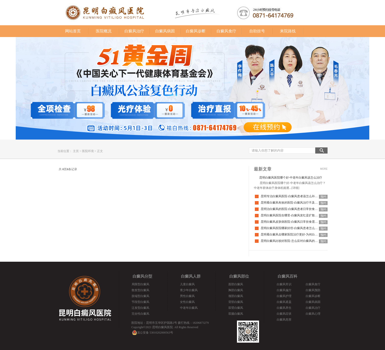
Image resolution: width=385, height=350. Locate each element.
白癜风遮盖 (284, 302)
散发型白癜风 (140, 290)
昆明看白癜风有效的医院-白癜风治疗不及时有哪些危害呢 (298, 202)
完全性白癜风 (140, 313)
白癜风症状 (284, 313)
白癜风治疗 (134, 31)
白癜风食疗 (226, 31)
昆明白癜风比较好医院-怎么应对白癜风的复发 (291, 241)
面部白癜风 (235, 284)
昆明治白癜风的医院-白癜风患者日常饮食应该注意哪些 (296, 209)
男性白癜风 (187, 296)
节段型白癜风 (140, 302)
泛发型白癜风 (140, 308)
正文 (100, 151)
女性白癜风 (187, 302)
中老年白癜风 (189, 308)
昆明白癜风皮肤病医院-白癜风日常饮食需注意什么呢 (295, 221)
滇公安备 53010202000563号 (155, 332)
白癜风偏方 (284, 290)
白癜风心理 (313, 313)
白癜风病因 (165, 31)
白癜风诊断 (196, 31)
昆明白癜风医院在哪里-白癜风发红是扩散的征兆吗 (294, 215)
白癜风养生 (284, 308)
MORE (324, 169)
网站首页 (73, 31)
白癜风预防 (313, 290)
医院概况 (103, 31)
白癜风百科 (287, 276)
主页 (76, 151)
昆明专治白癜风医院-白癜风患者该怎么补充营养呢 (294, 196)
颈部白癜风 (235, 296)
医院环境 (88, 151)
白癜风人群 (191, 276)
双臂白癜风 (235, 308)
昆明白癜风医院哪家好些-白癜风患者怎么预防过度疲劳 (296, 228)
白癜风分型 (142, 276)
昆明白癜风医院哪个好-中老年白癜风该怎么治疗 (290, 177)
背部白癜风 (235, 302)
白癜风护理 (284, 296)
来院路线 (288, 31)
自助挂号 (257, 31)
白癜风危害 (284, 319)
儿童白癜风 (187, 284)
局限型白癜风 (140, 284)
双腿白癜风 (235, 313)
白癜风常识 (284, 284)
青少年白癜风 (189, 290)
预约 (323, 196)
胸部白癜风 (235, 290)
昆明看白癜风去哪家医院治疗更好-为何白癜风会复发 (295, 234)
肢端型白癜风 (140, 296)
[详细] (295, 188)
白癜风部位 (239, 276)
